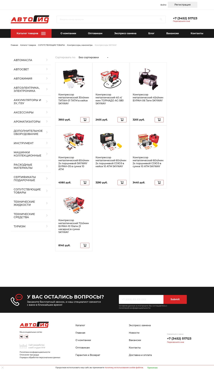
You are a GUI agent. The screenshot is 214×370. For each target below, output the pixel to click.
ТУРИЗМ (19, 226)
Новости (134, 332)
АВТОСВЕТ (21, 69)
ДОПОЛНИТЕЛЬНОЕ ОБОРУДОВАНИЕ (28, 132)
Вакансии (172, 33)
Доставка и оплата (140, 355)
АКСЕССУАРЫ (24, 112)
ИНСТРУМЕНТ (24, 143)
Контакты (197, 33)
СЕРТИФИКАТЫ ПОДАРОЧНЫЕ (25, 179)
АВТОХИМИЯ (23, 78)
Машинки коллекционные (27, 154)
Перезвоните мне (181, 21)
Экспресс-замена (125, 33)
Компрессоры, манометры (80, 45)
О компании (68, 33)
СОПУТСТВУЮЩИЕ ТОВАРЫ (51, 45)
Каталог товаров (27, 33)
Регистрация (182, 4)
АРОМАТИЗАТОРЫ (27, 121)
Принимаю (152, 368)
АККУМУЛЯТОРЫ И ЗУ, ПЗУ (27, 102)
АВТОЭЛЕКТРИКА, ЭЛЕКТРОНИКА (27, 89)
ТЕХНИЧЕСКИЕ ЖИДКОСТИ (24, 203)
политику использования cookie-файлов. (124, 367)
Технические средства (24, 216)
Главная (14, 45)
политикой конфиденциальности (134, 308)
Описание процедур (29, 355)
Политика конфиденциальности (35, 352)
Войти (163, 5)
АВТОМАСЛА (23, 60)
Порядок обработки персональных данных (40, 357)
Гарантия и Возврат (87, 355)
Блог (151, 33)
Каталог (80, 325)
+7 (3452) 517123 (185, 18)
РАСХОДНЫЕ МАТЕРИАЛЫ (23, 166)
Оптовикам (95, 33)
